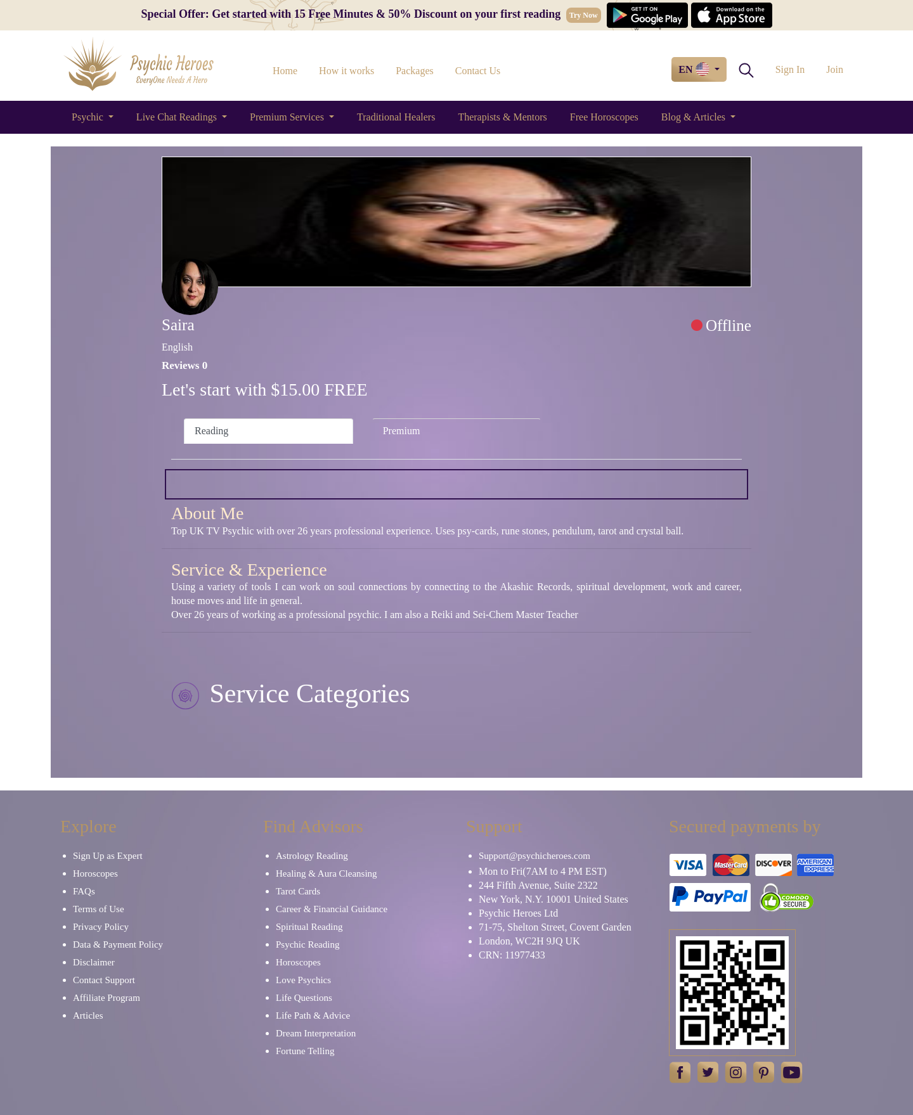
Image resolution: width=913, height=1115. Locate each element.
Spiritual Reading (309, 927)
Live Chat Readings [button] (177, 117)
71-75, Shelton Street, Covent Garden (555, 927)
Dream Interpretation (316, 1033)
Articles (88, 1015)
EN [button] (694, 69)
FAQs (84, 891)
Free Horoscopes (604, 117)
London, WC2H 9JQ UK (529, 941)
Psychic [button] (89, 117)
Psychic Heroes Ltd (518, 913)
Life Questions (304, 998)
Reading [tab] (211, 430)
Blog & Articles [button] (694, 117)
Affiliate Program (106, 998)
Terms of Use (98, 909)
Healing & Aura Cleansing (326, 873)
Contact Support (104, 980)
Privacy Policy (101, 927)
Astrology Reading (312, 856)
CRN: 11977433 (512, 955)
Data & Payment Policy (118, 944)
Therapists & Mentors (502, 117)
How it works (346, 70)
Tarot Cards (298, 891)
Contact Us (478, 70)
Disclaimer (94, 962)
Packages (415, 70)
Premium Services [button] (288, 117)
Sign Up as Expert (108, 856)
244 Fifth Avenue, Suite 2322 (538, 885)
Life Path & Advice (313, 1015)
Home (285, 70)
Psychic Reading (307, 944)
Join (834, 69)
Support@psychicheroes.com (534, 856)
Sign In (790, 69)
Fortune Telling (305, 1051)
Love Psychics (303, 980)
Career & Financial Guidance (331, 909)
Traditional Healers (396, 117)
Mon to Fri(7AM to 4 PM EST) (543, 871)
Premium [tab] (401, 430)
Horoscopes (95, 873)
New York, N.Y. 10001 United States (553, 899)
